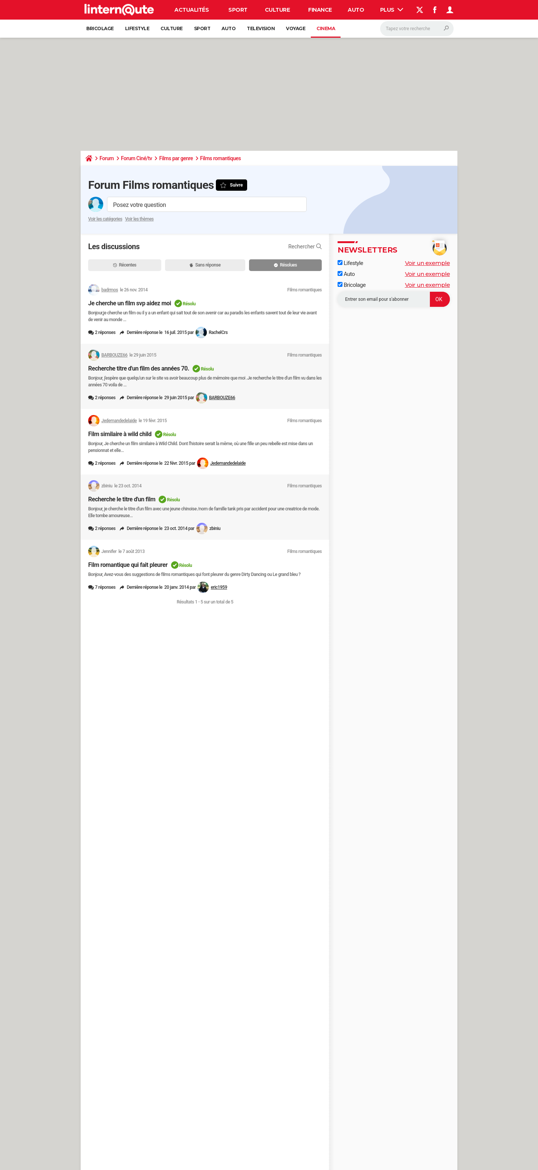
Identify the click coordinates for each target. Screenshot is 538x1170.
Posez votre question (139, 204)
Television (261, 28)
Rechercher (305, 246)
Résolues (285, 265)
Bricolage (100, 28)
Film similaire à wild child (119, 434)
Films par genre (176, 158)
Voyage (295, 28)
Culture (277, 9)
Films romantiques (220, 158)
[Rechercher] (417, 28)
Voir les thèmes (139, 219)
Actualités (191, 9)
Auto (356, 9)
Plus (392, 9)
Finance (320, 9)
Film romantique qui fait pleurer (128, 564)
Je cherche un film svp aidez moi (129, 303)
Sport (238, 9)
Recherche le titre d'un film (121, 499)
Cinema (325, 28)
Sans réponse (205, 265)
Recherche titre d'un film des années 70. (138, 368)
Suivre (236, 185)
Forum (106, 158)
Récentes (124, 265)
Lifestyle (137, 28)
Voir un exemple (427, 262)
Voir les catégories (105, 219)
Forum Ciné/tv (136, 158)
